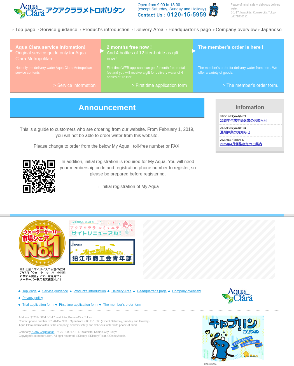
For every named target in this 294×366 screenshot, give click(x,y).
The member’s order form (122, 305)
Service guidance (55, 291)
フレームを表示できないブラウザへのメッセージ (250, 130)
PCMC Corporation (42, 331)
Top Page (29, 291)
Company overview (186, 291)
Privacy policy (32, 298)
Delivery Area (121, 291)
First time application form (78, 305)
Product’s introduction (90, 291)
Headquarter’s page (152, 291)
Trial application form (37, 305)
